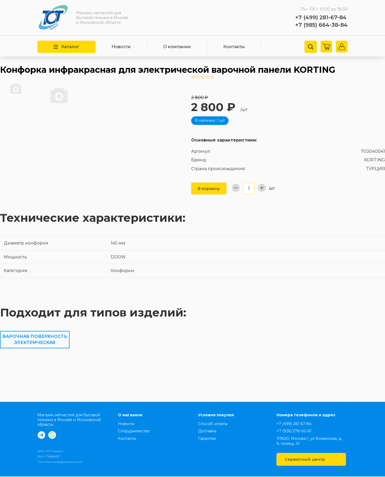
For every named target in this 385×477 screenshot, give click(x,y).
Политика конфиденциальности (59, 462)
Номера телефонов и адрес (306, 415)
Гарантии (207, 439)
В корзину (209, 188)
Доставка (207, 431)
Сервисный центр (311, 459)
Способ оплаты (213, 424)
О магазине (130, 415)
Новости (121, 46)
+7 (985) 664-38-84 (321, 25)
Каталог (66, 46)
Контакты (234, 46)
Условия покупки (216, 415)
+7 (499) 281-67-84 (320, 17)
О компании (177, 46)
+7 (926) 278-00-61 (293, 431)
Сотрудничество (134, 431)
